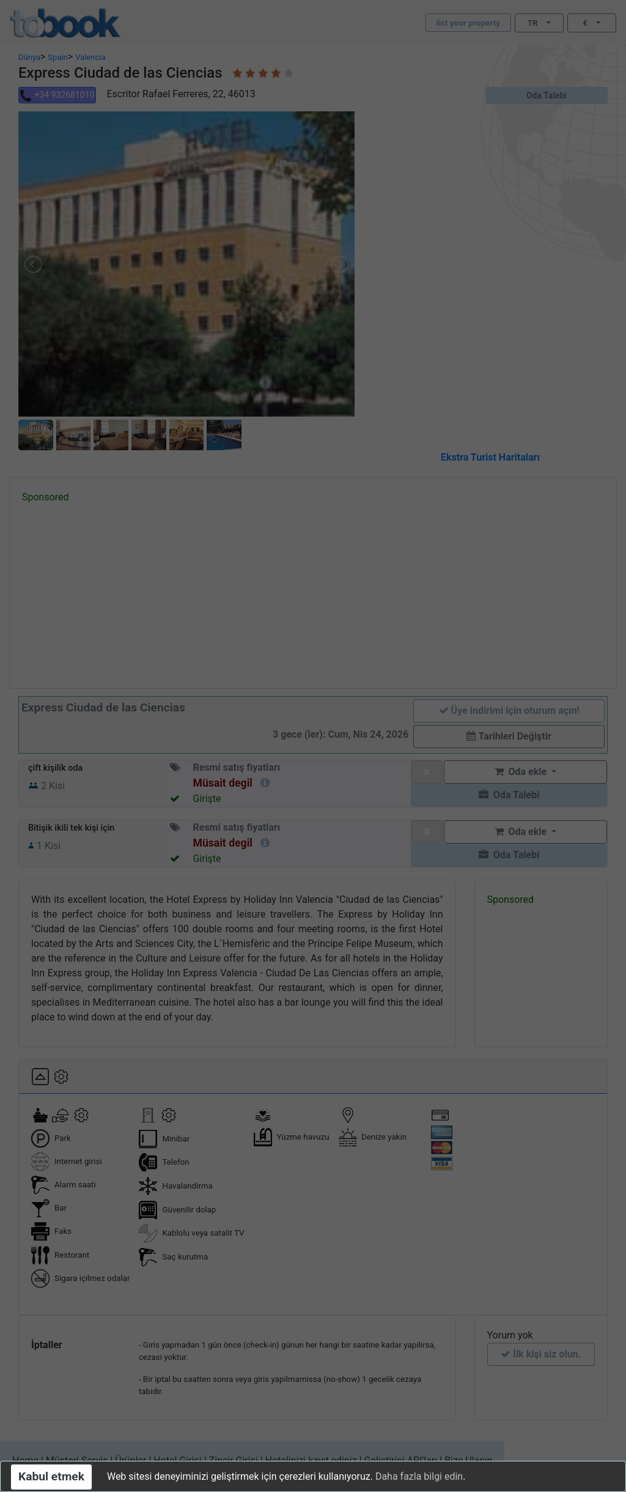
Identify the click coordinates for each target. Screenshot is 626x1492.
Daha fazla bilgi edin (419, 1476)
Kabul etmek (51, 1476)
